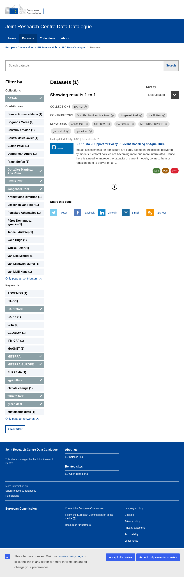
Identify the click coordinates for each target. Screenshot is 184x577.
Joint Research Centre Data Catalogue (31, 449)
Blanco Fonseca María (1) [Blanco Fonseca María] (25, 114)
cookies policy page (70, 556)
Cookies (129, 514)
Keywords (12, 285)
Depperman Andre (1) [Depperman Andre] (22, 153)
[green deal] (24, 404)
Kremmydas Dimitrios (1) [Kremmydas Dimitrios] (25, 196)
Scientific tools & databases (20, 490)
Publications (12, 495)
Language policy (134, 508)
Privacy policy (132, 521)
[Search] (171, 65)
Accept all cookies (120, 557)
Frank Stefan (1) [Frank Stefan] (18, 161)
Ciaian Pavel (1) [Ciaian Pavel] (18, 145)
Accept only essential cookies (158, 557)
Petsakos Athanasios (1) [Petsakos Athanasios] (24, 212)
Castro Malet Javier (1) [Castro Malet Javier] (23, 137)
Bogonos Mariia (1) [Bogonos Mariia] (20, 122)
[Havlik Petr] (24, 181)
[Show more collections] (23, 278)
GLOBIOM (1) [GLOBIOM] (17, 332)
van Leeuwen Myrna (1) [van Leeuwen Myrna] (23, 263)
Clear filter (15, 429)
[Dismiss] (85, 106)
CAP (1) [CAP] (13, 301)
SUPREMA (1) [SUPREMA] (17, 372)
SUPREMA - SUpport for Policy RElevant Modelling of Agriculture (120, 144)
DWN (174, 171)
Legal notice (131, 540)
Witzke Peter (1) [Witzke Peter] (18, 247)
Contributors (14, 106)
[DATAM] (24, 98)
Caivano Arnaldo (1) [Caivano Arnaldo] (21, 130)
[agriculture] (24, 380)
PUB (165, 171)
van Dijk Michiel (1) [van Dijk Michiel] (20, 255)
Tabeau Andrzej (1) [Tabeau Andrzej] (20, 232)
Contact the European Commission (84, 508)
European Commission (19, 47)
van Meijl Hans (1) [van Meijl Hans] (20, 271)
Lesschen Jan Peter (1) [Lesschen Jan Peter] (23, 204)
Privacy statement (135, 527)
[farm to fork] (24, 396)
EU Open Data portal (76, 473)
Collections (47, 38)
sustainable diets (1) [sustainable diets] (21, 411)
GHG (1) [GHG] (13, 324)
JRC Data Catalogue (73, 47)
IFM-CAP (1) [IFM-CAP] (16, 340)
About (65, 38)
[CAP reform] (24, 309)
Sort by (151, 86)
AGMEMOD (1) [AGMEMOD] (17, 293)
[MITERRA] (24, 356)
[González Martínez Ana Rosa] (24, 171)
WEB (156, 171)
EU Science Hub (47, 47)
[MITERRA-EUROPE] (24, 364)
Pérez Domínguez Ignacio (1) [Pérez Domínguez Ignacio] (19, 222)
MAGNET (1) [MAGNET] (16, 348)
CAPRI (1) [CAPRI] (14, 317)
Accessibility (131, 534)
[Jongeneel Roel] (24, 189)
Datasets (28, 38)
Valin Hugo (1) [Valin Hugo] (17, 240)
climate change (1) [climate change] (20, 388)
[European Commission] (27, 9)
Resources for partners (78, 524)
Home (12, 38)
